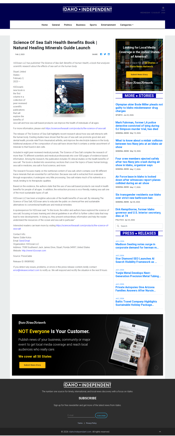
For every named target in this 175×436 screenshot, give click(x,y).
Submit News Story (139, 74)
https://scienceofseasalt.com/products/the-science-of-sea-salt (75, 128)
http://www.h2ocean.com (34, 250)
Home (46, 24)
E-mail (70, 415)
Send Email (24, 240)
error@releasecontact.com (26, 270)
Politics (68, 24)
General (56, 24)
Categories (126, 24)
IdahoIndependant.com (80, 431)
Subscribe (101, 416)
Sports (93, 24)
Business (80, 24)
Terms (80, 423)
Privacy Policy (91, 423)
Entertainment (108, 24)
